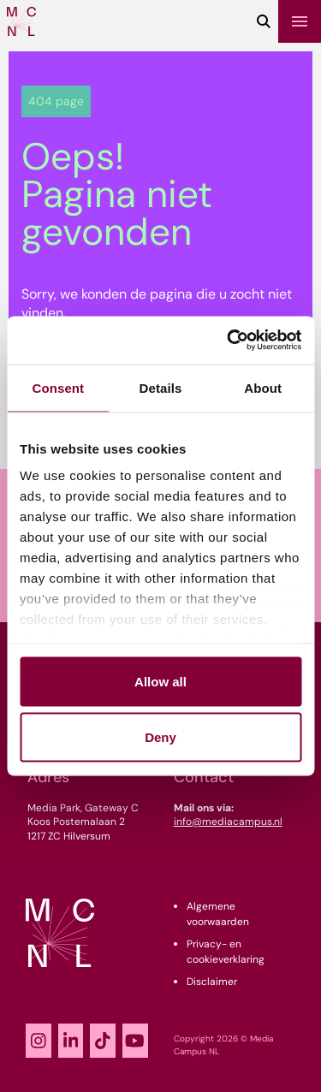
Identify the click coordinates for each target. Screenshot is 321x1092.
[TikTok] (103, 1041)
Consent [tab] (58, 387)
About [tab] (263, 387)
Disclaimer (212, 981)
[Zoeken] (263, 21)
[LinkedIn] (71, 1041)
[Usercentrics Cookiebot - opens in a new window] (228, 340)
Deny (160, 737)
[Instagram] (38, 1041)
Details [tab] (161, 387)
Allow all (160, 681)
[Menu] (299, 21)
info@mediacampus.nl (228, 821)
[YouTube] (135, 1041)
